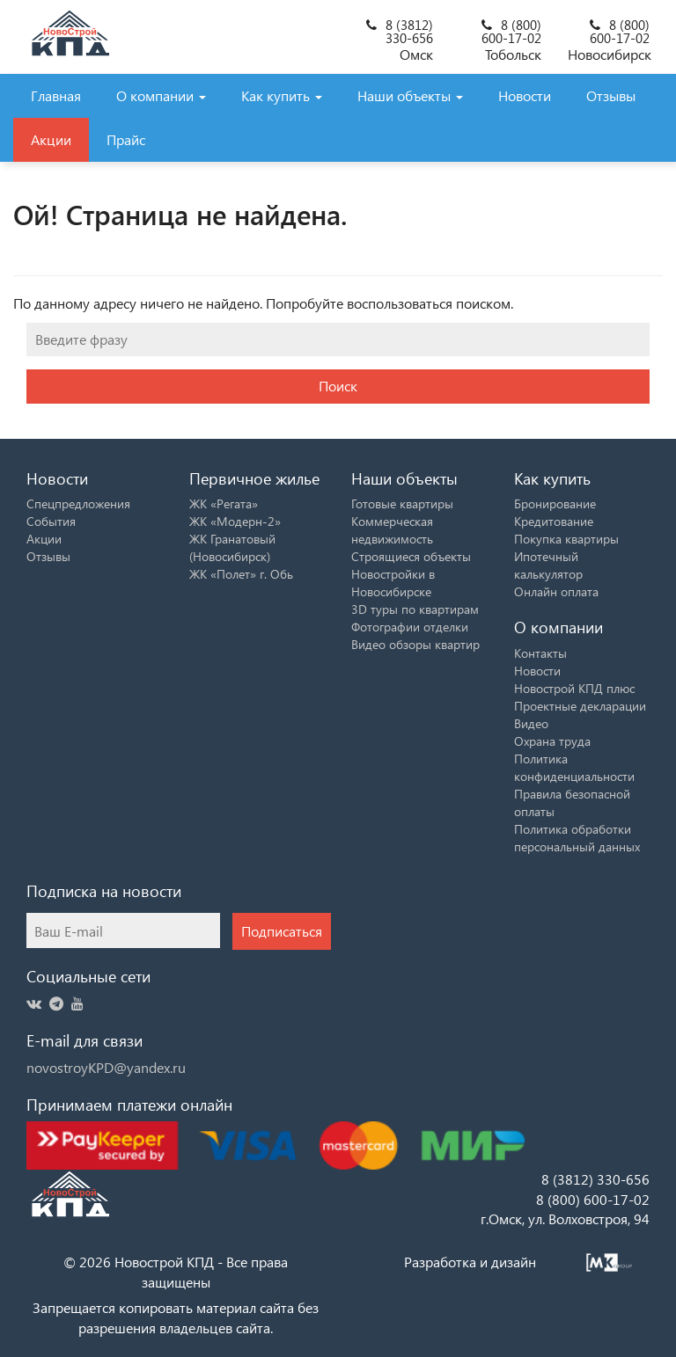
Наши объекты (410, 95)
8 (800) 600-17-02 (511, 31)
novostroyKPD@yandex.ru (106, 1067)
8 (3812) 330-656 (409, 31)
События (51, 521)
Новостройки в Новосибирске (393, 582)
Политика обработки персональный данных (577, 838)
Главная (56, 95)
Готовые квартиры (402, 503)
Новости (524, 95)
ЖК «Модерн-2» (235, 521)
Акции (51, 139)
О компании (161, 95)
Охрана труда (552, 741)
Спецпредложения (78, 503)
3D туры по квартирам (415, 609)
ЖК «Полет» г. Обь (241, 573)
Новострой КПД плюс (574, 688)
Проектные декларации (580, 705)
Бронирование (555, 503)
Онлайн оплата (556, 591)
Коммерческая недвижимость (392, 530)
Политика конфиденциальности (574, 767)
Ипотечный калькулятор (548, 565)
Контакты (540, 653)
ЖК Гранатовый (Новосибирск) (232, 547)
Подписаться (281, 931)
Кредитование (553, 521)
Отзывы (611, 95)
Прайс (126, 139)
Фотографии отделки (409, 626)
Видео (531, 723)
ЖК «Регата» (223, 503)
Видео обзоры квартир (415, 644)
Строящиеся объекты (411, 556)
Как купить (281, 95)
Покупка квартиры (566, 538)
